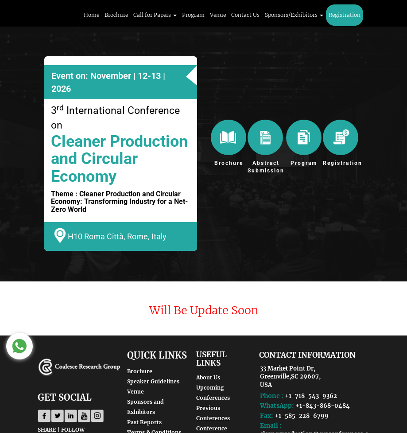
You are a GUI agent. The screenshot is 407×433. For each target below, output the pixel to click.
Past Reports (144, 422)
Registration (344, 15)
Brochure (116, 15)
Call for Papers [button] (155, 15)
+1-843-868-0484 (322, 406)
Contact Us (245, 15)
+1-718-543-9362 (311, 396)
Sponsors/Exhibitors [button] (294, 15)
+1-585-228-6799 (302, 416)
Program (193, 15)
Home (91, 15)
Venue (218, 15)
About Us (208, 377)
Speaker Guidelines (153, 381)
